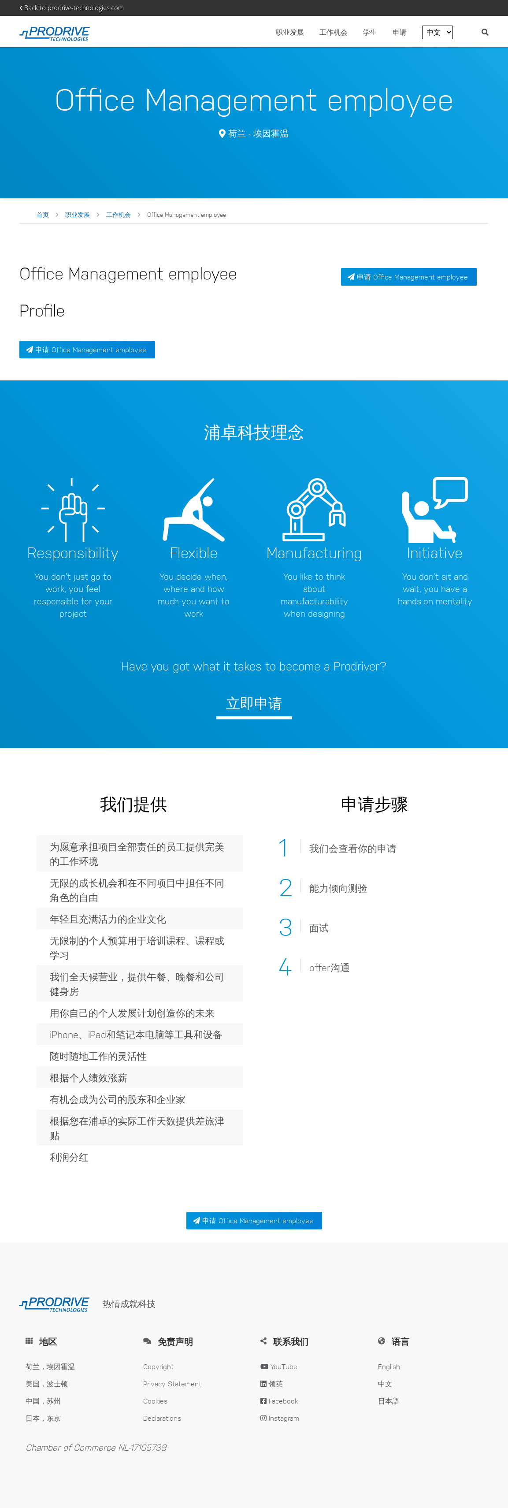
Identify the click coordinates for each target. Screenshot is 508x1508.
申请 (401, 32)
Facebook (279, 1400)
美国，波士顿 (47, 1383)
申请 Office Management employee (86, 349)
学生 (370, 32)
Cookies (155, 1400)
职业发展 (290, 32)
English (389, 1366)
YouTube (278, 1366)
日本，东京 (43, 1417)
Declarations (162, 1417)
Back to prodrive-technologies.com (71, 8)
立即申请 (254, 702)
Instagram (279, 1417)
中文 (385, 1383)
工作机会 (334, 32)
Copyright (158, 1366)
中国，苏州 (43, 1400)
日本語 (388, 1400)
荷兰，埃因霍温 (50, 1366)
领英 (271, 1383)
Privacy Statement (172, 1383)
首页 (43, 214)
